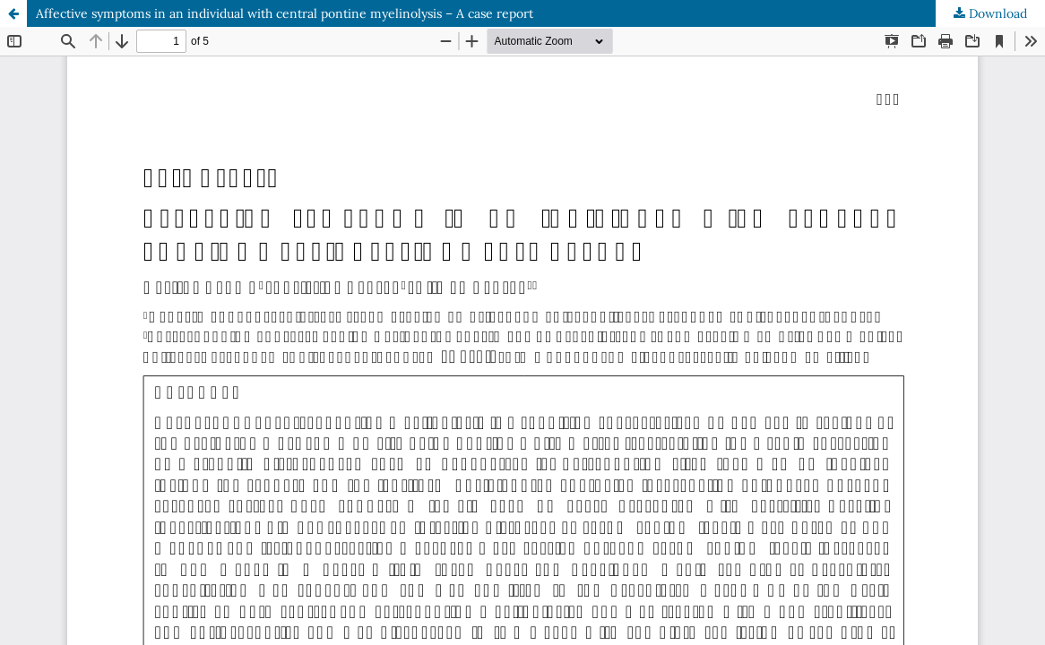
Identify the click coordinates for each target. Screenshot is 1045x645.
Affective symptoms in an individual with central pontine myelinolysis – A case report (284, 13)
